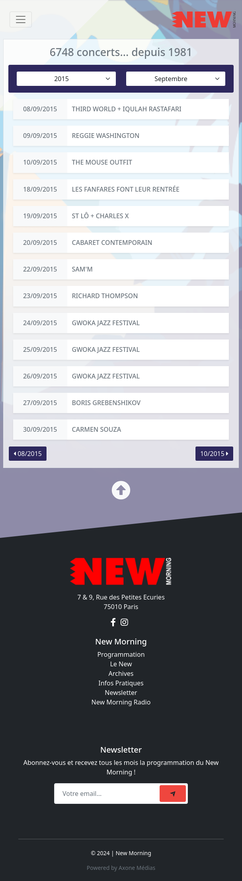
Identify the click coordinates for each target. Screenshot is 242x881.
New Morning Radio (121, 702)
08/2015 (28, 453)
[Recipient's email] (108, 793)
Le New (121, 664)
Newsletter (121, 692)
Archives (120, 673)
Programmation (120, 654)
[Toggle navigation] (21, 19)
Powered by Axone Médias (121, 867)
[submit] (173, 793)
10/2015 (214, 453)
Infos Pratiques (121, 683)
